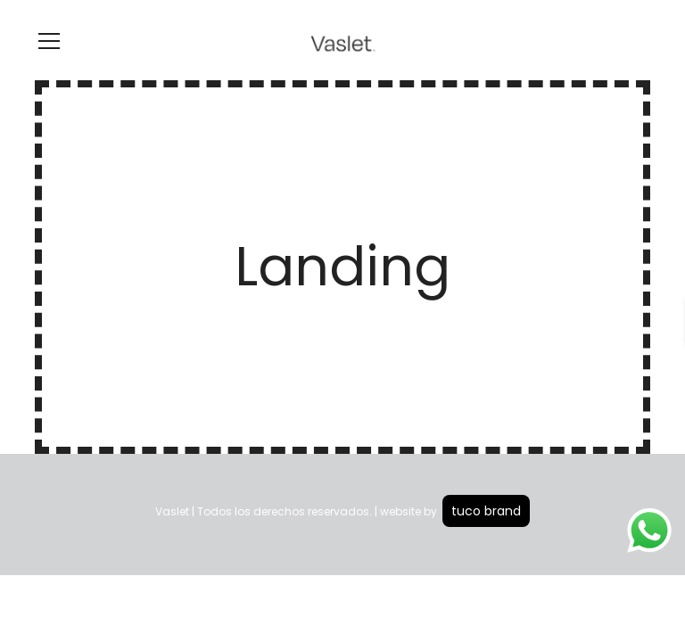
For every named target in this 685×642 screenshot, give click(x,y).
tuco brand (486, 511)
